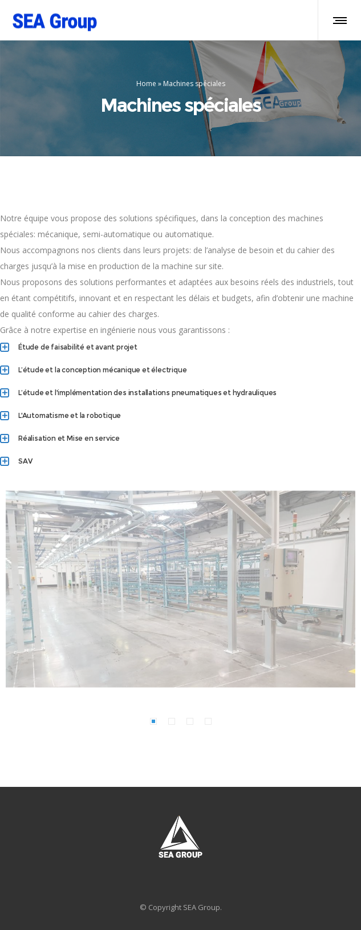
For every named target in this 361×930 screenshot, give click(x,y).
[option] (180, 589)
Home (146, 83)
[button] (153, 721)
